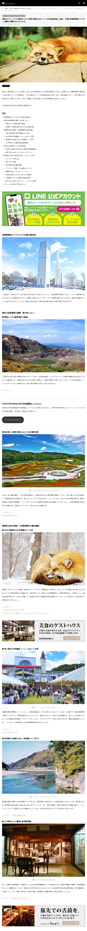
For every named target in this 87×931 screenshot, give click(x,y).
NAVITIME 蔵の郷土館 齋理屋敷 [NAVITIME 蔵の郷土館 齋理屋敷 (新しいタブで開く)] (45, 880)
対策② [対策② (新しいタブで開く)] (22, 610)
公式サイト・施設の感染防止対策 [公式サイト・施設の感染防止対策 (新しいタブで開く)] (15, 815)
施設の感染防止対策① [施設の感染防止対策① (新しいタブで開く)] (11, 610)
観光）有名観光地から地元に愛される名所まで (14, 15)
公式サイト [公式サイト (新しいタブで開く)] (7, 390)
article (6, 8)
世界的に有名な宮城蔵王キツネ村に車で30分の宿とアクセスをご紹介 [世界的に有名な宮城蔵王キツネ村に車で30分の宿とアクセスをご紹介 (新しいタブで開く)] (26, 613)
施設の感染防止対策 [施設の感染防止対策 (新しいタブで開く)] (10, 515)
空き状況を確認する (13, 420)
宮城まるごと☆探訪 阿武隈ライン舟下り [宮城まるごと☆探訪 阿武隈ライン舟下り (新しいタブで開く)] (45, 797)
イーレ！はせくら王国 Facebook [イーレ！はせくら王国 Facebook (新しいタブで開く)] (45, 707)
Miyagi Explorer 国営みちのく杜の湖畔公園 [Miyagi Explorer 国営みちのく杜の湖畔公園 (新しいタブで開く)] (45, 490)
